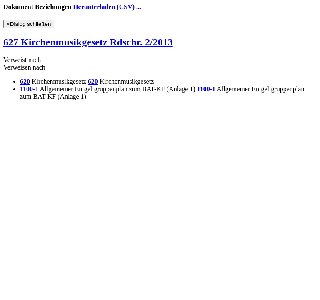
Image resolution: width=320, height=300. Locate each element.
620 (25, 81)
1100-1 (29, 88)
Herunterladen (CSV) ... (107, 6)
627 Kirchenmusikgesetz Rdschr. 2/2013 (88, 42)
